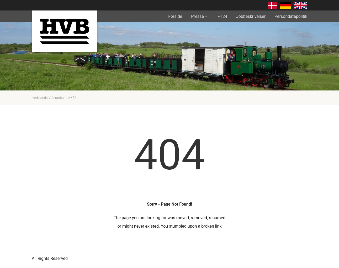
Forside (175, 16)
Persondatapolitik (290, 16)
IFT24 (221, 16)
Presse (197, 16)
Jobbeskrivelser (251, 16)
